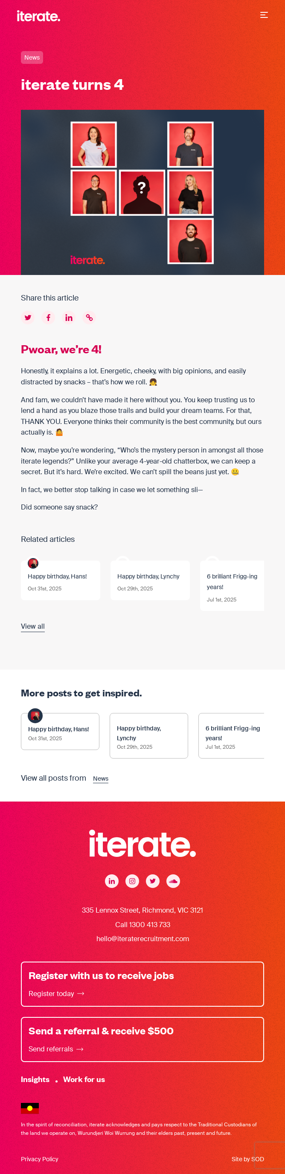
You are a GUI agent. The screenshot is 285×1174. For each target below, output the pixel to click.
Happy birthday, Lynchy (148, 576)
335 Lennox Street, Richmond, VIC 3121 (142, 910)
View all (33, 626)
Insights (35, 1079)
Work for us (84, 1079)
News (32, 57)
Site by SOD (248, 1159)
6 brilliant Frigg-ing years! (232, 582)
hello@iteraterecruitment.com (142, 938)
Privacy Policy (39, 1159)
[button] (264, 15)
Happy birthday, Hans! (57, 576)
